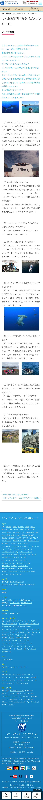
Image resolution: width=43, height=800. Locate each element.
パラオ (30, 643)
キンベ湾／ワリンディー (9, 640)
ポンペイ (26, 649)
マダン (27, 640)
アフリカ (4, 597)
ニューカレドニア (33, 632)
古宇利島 (25, 538)
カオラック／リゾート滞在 (10, 555)
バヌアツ (4, 638)
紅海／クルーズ (13, 600)
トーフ (24, 605)
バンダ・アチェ (6, 541)
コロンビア (5, 691)
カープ (31, 646)
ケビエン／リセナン (20, 643)
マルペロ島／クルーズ (17, 691)
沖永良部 (18, 538)
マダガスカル (23, 600)
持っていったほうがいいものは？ (15, 64)
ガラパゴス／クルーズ (8, 693)
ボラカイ (21, 569)
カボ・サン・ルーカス (8, 680)
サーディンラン (14, 603)
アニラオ (23, 557)
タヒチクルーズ (6, 629)
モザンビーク (17, 605)
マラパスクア (19, 563)
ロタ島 (8, 621)
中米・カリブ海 (6, 688)
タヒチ (28, 626)
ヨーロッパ (5, 610)
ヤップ (4, 652)
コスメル (33, 680)
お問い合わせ (6, 795)
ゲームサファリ (6, 605)
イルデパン (10, 635)
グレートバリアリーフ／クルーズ (29, 624)
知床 (18, 535)
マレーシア (5, 571)
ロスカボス (34, 677)
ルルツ (37, 629)
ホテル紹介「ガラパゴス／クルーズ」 (16, 495)
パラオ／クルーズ (7, 646)
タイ (16, 552)
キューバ (34, 696)
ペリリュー (5, 649)
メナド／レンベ (34, 546)
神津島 (4, 532)
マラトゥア (13, 543)
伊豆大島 (4, 529)
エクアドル (28, 691)
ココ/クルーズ (14, 696)
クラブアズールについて (9, 782)
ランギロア (16, 629)
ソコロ (16, 677)
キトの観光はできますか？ (13, 90)
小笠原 (27, 527)
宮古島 (27, 529)
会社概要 (22, 782)
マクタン (28, 563)
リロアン (14, 566)
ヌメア (4, 635)
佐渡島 (9, 532)
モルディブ (5, 582)
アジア (4, 524)
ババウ (24, 632)
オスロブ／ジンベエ (8, 563)
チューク (12, 649)
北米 (3, 664)
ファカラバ (24, 629)
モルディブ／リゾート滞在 (10, 585)
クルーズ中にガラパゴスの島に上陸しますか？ (21, 75)
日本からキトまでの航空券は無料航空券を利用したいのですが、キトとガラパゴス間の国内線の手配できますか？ (21, 82)
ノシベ (31, 600)
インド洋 (4, 579)
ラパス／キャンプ (7, 677)
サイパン (14, 621)
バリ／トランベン (23, 543)
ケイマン (4, 705)
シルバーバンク (19, 699)
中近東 (4, 589)
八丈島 (33, 529)
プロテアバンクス (26, 603)
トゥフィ (21, 640)
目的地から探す (7, 9)
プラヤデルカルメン (8, 683)
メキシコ (4, 672)
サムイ (34, 555)
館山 (3, 535)
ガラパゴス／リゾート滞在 (25, 693)
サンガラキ (5, 543)
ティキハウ (5, 632)
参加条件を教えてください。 (13, 53)
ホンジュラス (29, 699)
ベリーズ (29, 702)
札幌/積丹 (5, 538)
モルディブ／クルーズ (17, 582)
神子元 (33, 527)
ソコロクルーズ (24, 677)
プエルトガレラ (14, 557)
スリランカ (22, 585)
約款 (28, 782)
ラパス (4, 675)
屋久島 (15, 527)
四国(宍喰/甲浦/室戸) (27, 535)
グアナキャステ (25, 696)
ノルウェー (5, 613)
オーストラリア (30, 621)
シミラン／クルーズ (25, 552)
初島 (37, 532)
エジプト (4, 600)
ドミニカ (10, 699)
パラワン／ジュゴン (8, 560)
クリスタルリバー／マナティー (18, 667)
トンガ (19, 632)
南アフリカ (5, 603)
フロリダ (4, 667)
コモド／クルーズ (33, 541)
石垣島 (21, 529)
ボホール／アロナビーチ (9, 569)
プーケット (22, 555)
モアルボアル (6, 566)
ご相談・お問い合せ (26, 785)
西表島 (16, 529)
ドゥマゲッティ (23, 566)
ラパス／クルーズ (27, 675)
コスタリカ (5, 696)
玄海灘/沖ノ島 (30, 532)
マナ (32, 635)
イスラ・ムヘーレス (21, 683)
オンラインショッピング (36, 795)
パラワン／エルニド (21, 560)
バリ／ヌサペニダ (7, 546)
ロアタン (4, 702)
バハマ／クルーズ (19, 702)
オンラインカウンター (26, 795)
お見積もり (16, 795)
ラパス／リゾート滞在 (14, 675)
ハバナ (4, 699)
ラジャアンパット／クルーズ (23, 549)
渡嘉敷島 (12, 538)
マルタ (12, 613)
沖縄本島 (8, 527)
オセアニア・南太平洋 (8, 618)
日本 (3, 527)
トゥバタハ (28, 569)
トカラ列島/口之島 (18, 532)
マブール (18, 574)
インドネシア (34, 538)
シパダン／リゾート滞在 (27, 571)
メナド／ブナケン (7, 549)
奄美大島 (21, 527)
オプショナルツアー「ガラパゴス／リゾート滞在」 (21, 498)
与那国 (8, 535)
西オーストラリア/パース (9, 624)
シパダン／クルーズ (8, 574)
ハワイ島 (10, 659)
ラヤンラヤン (14, 571)
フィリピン (5, 557)
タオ (29, 555)
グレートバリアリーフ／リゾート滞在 (13, 626)
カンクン (19, 680)
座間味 (13, 535)
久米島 (10, 529)
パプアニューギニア (21, 638)
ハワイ (4, 656)
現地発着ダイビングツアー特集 (34, 9)
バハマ (10, 702)
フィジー (18, 635)
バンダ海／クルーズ (8, 552)
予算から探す (20, 9)
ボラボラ (12, 632)
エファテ (11, 638)
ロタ (3, 621)
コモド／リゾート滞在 (19, 541)
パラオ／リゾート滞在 (21, 646)
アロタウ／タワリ (7, 643)
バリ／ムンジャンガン (21, 546)
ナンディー (25, 635)
